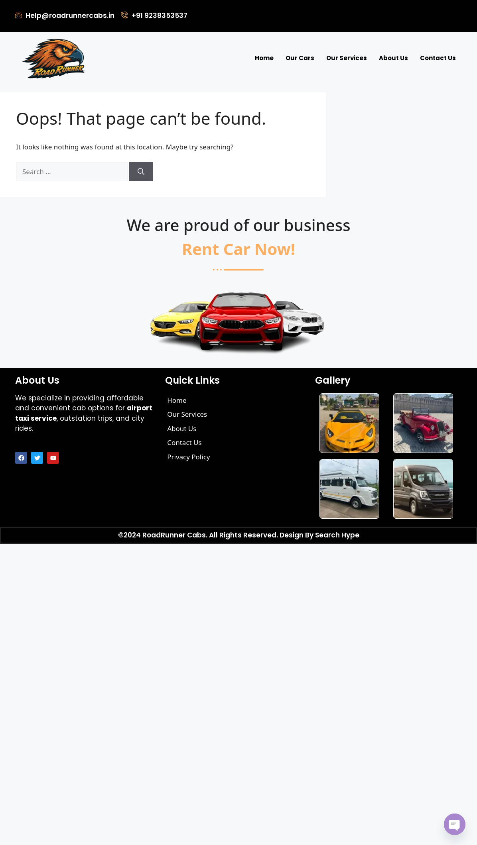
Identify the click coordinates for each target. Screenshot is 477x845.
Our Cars (300, 58)
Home (264, 58)
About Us (393, 58)
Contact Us (438, 58)
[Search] (141, 171)
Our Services (346, 58)
